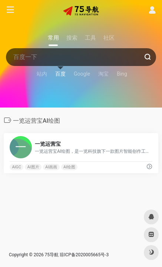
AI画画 (51, 167)
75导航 (52, 254)
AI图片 (33, 167)
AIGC (16, 167)
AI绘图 (69, 167)
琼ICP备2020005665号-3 (84, 254)
